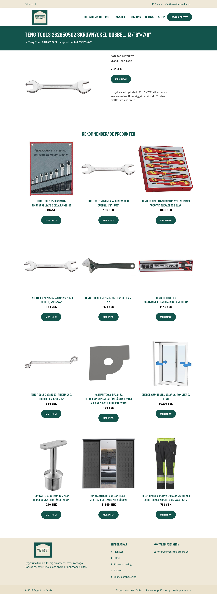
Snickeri (117, 568)
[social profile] (35, 4)
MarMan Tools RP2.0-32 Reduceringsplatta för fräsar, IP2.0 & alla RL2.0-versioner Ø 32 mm (108, 397)
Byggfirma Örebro (96, 16)
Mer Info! (121, 76)
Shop (161, 16)
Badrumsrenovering (124, 574)
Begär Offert (179, 15)
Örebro (156, 4)
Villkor (140, 588)
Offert (116, 556)
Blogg (149, 16)
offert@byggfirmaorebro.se (176, 4)
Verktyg (129, 53)
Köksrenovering (122, 562)
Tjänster (118, 549)
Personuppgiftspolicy (158, 588)
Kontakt (129, 588)
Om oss (136, 16)
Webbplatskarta (182, 588)
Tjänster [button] (119, 16)
